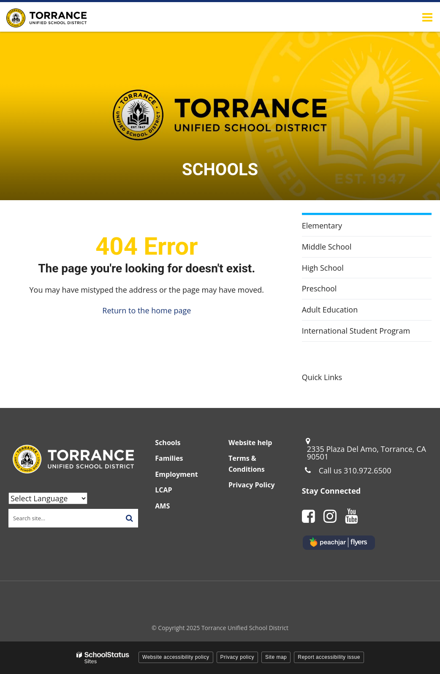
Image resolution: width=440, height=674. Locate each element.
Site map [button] (276, 657)
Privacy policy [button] (237, 657)
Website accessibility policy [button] (175, 657)
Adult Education (344, 311)
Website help (250, 442)
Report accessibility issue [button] (329, 657)
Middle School (327, 247)
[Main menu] (427, 17)
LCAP (163, 490)
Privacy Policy (251, 484)
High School (323, 268)
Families (169, 458)
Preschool (334, 290)
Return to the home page (146, 310)
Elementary (322, 225)
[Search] (129, 518)
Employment (176, 474)
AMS (162, 506)
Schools (167, 442)
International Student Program (356, 331)
